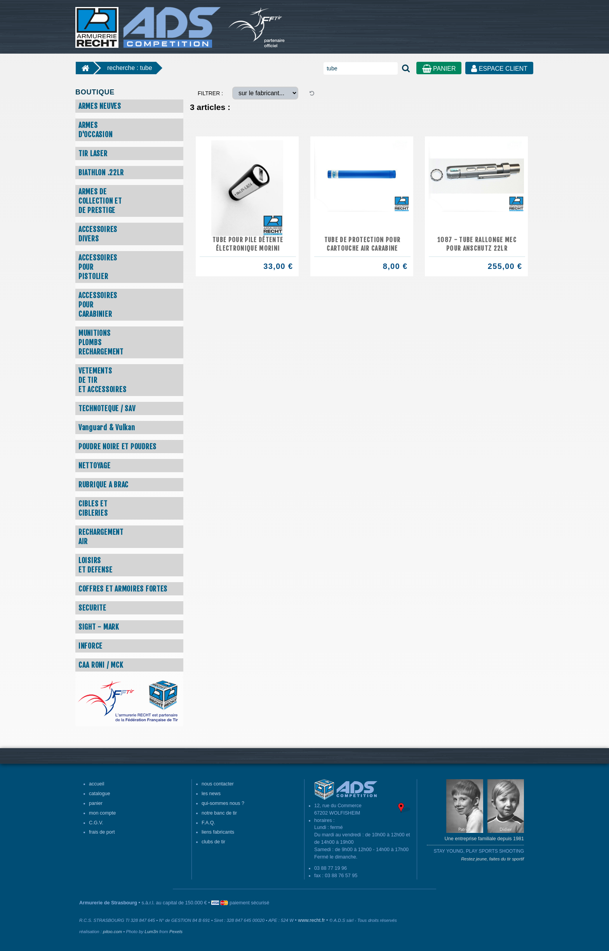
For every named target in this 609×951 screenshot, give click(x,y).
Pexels (176, 931)
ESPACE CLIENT (499, 68)
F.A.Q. (208, 822)
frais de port (102, 832)
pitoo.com (112, 931)
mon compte (102, 813)
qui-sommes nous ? (223, 803)
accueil (96, 784)
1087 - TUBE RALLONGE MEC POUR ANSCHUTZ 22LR (477, 244)
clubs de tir (213, 842)
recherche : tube (129, 68)
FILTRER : (210, 93)
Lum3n (151, 931)
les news (211, 793)
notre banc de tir (219, 813)
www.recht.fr (311, 920)
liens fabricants (218, 832)
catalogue (99, 793)
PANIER (439, 68)
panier (96, 803)
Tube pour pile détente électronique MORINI (247, 244)
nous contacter (218, 784)
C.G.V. (96, 822)
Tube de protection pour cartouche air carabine (362, 244)
